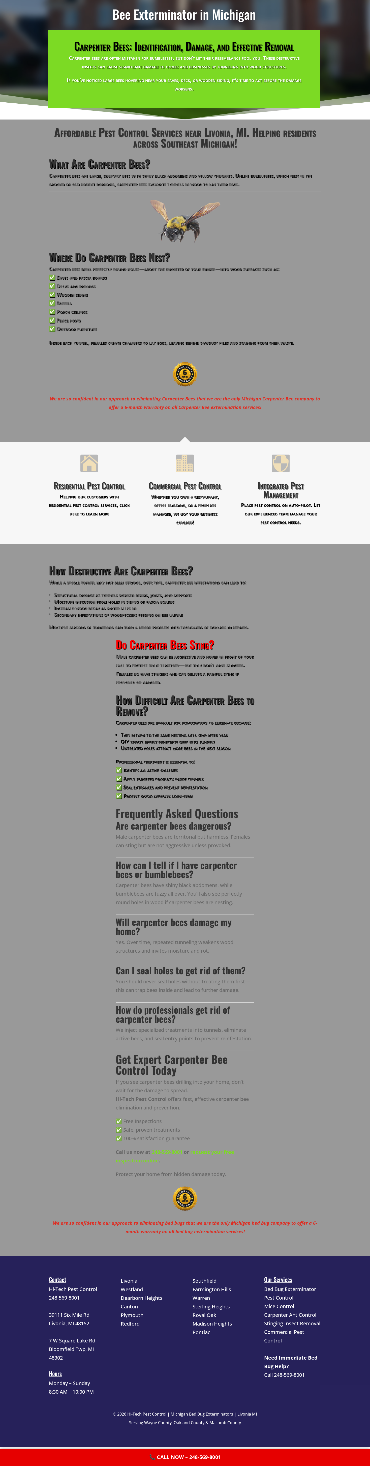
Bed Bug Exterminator (290, 1289)
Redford (130, 1323)
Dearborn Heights (142, 1298)
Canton (129, 1306)
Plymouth (132, 1315)
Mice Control (279, 1306)
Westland (132, 1289)
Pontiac (201, 1332)
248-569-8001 (167, 1152)
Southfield (205, 1280)
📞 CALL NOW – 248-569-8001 (185, 1457)
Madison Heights (212, 1323)
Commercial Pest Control (185, 485)
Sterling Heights (211, 1306)
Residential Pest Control (89, 485)
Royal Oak (204, 1315)
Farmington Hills (212, 1289)
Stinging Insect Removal (292, 1323)
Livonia (129, 1280)
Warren (201, 1298)
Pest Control (278, 1297)
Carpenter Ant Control (290, 1314)
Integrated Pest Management (281, 489)
